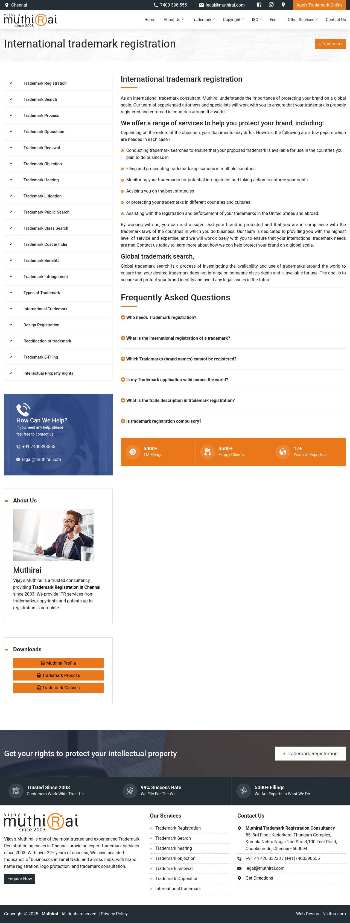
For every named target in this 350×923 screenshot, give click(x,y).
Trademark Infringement (46, 276)
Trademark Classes (58, 687)
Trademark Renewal (42, 147)
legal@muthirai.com (225, 5)
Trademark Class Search (46, 228)
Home (149, 19)
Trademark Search (40, 99)
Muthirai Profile (58, 663)
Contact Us (336, 19)
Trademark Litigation (43, 196)
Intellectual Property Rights (48, 373)
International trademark (178, 888)
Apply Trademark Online (319, 5)
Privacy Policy (114, 913)
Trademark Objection (43, 163)
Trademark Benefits (42, 260)
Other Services (303, 19)
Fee (275, 19)
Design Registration (41, 325)
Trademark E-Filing (41, 357)
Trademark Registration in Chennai (66, 587)
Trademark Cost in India (45, 244)
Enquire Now (19, 878)
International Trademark (46, 308)
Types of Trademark (42, 292)
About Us (173, 19)
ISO (256, 19)
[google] (283, 5)
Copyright (233, 19)
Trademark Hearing (41, 179)
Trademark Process (41, 115)
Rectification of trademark (47, 341)
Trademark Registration (45, 83)
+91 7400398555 (38, 446)
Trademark (203, 19)
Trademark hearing (173, 848)
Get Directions (259, 878)
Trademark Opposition (44, 131)
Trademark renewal (173, 868)
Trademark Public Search (46, 212)
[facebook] (259, 5)
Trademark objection (175, 858)
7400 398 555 (173, 5)
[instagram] (272, 5)
